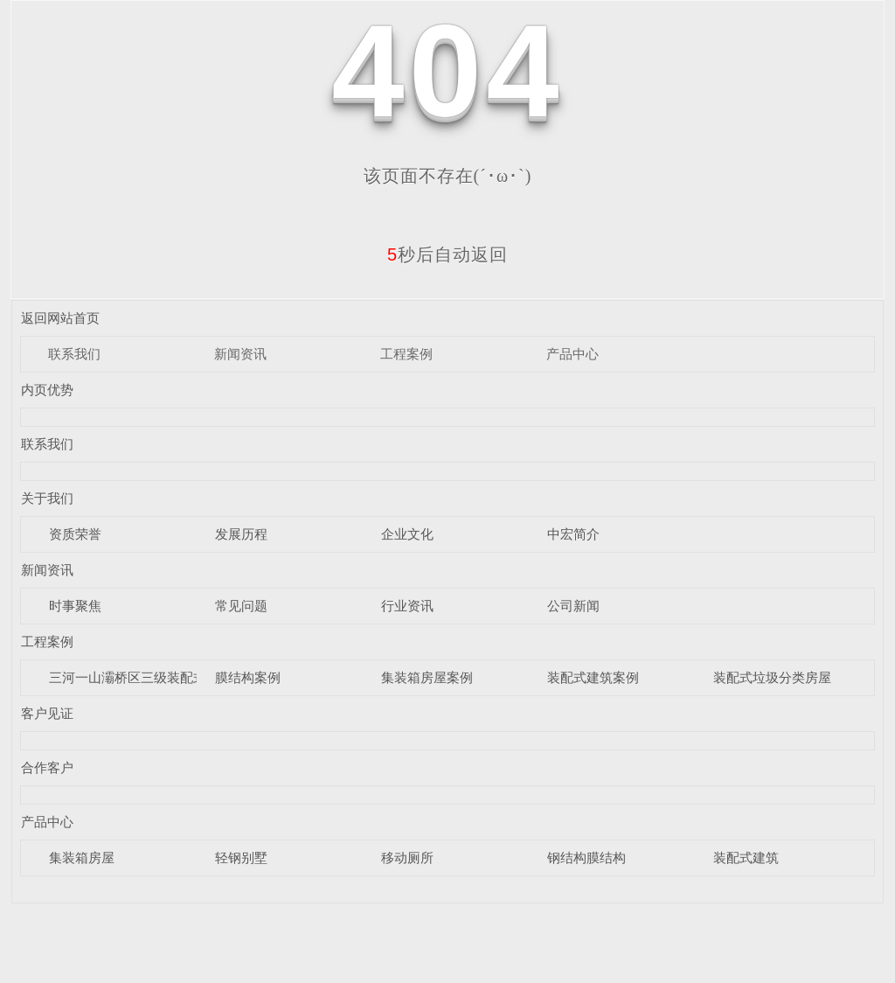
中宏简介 (573, 533)
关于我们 (47, 498)
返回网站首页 (60, 317)
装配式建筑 (746, 857)
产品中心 (572, 353)
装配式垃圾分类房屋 (772, 677)
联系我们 (74, 353)
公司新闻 (573, 605)
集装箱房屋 (81, 857)
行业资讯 (407, 605)
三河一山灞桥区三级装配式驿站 (140, 677)
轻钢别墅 (241, 857)
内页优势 (47, 389)
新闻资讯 (240, 353)
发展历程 (241, 533)
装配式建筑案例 (593, 677)
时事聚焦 (75, 605)
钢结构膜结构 (586, 857)
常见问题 (241, 605)
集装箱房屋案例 (427, 677)
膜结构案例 (248, 677)
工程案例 (406, 353)
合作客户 (47, 767)
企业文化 (407, 533)
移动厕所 (407, 857)
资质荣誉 (75, 533)
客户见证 (47, 713)
